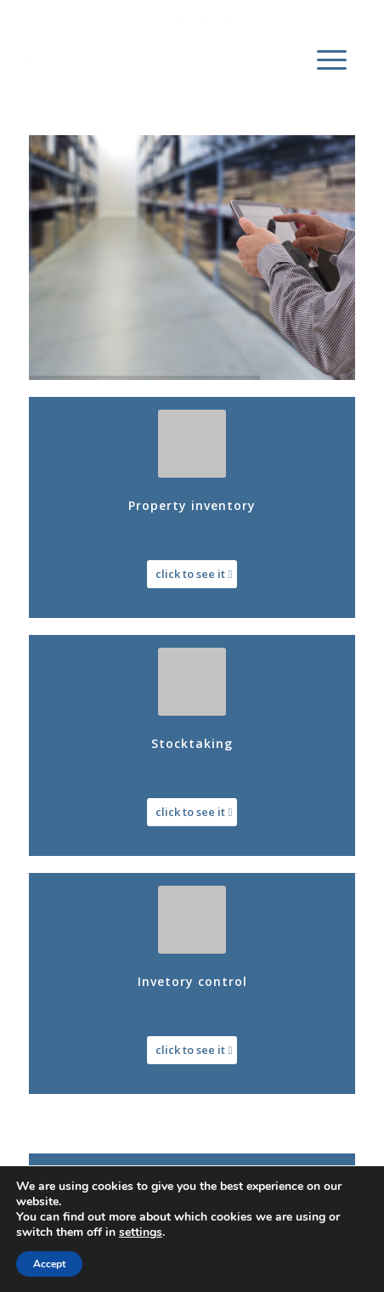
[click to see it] (192, 574)
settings (140, 1232)
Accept (49, 1264)
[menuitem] (331, 59)
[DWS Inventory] (159, 59)
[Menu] (331, 59)
